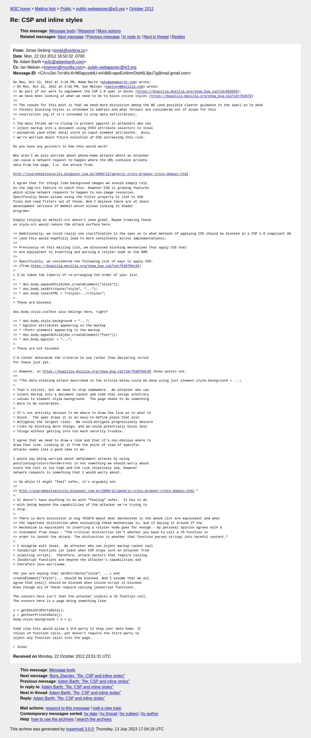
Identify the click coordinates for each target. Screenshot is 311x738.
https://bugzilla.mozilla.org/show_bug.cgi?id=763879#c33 (97, 371)
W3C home (20, 9)
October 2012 (141, 9)
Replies (178, 37)
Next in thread (156, 37)
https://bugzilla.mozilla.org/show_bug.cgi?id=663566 (187, 91)
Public (65, 9)
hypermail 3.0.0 (79, 729)
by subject (129, 713)
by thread (108, 713)
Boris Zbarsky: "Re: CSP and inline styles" (87, 676)
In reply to (131, 37)
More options (109, 31)
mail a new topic (107, 708)
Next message (71, 37)
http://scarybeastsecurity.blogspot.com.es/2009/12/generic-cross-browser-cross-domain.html (100, 174)
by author (149, 713)
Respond (87, 31)
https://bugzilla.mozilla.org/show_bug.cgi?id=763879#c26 (85, 266)
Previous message (103, 37)
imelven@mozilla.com (63, 67)
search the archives (94, 719)
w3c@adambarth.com (64, 62)
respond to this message (67, 708)
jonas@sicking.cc (69, 50)
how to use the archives (52, 719)
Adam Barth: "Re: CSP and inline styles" (94, 681)
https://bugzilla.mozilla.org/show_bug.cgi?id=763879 (201, 96)
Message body (62, 31)
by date (90, 713)
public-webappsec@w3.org (100, 9)
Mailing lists (45, 9)
